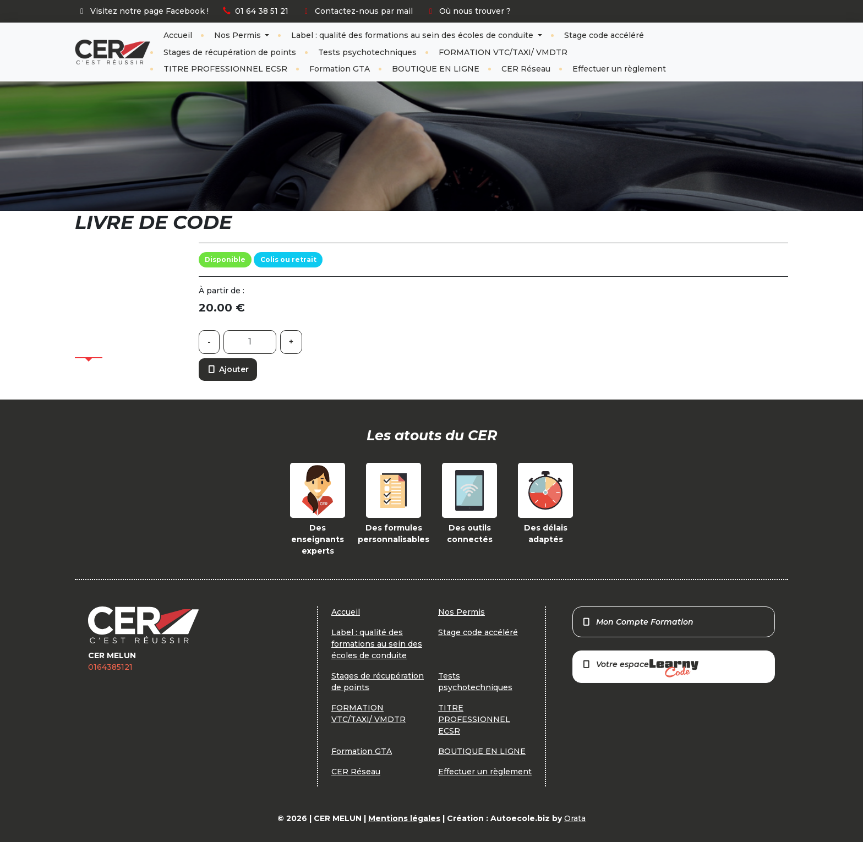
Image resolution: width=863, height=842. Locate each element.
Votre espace (640, 668)
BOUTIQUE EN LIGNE (435, 69)
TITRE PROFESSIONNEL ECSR (225, 69)
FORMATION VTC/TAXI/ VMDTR (503, 52)
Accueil (177, 35)
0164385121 (110, 667)
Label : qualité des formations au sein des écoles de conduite (413, 35)
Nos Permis (238, 35)
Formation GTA (339, 69)
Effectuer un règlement (619, 69)
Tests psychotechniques (367, 52)
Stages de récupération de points (229, 52)
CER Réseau (525, 69)
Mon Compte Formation (637, 622)
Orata (575, 818)
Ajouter (228, 369)
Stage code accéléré (604, 35)
